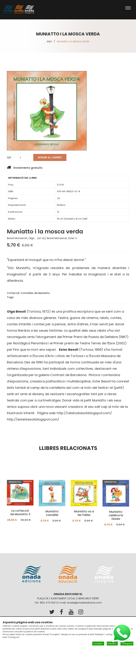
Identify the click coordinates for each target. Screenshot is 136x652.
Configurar (126, 643)
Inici (49, 41)
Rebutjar (112, 643)
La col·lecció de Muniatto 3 (20, 512)
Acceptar (98, 643)
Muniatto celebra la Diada (116, 515)
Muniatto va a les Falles (84, 513)
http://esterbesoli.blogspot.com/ (33, 419)
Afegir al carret (50, 157)
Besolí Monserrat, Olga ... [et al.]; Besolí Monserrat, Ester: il (42, 238)
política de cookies (35, 631)
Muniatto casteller (52, 513)
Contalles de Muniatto (35, 293)
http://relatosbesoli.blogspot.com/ (84, 413)
